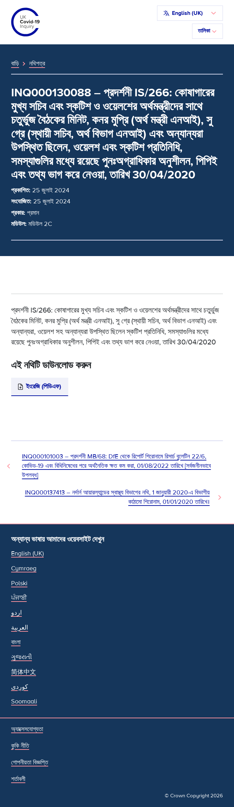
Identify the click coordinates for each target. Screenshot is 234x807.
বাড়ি (15, 63)
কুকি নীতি (20, 745)
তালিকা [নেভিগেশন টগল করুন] (207, 30)
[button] (190, 13)
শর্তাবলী (18, 779)
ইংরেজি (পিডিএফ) (43, 386)
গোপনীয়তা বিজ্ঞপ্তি (29, 762)
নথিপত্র (37, 63)
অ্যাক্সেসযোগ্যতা (27, 729)
